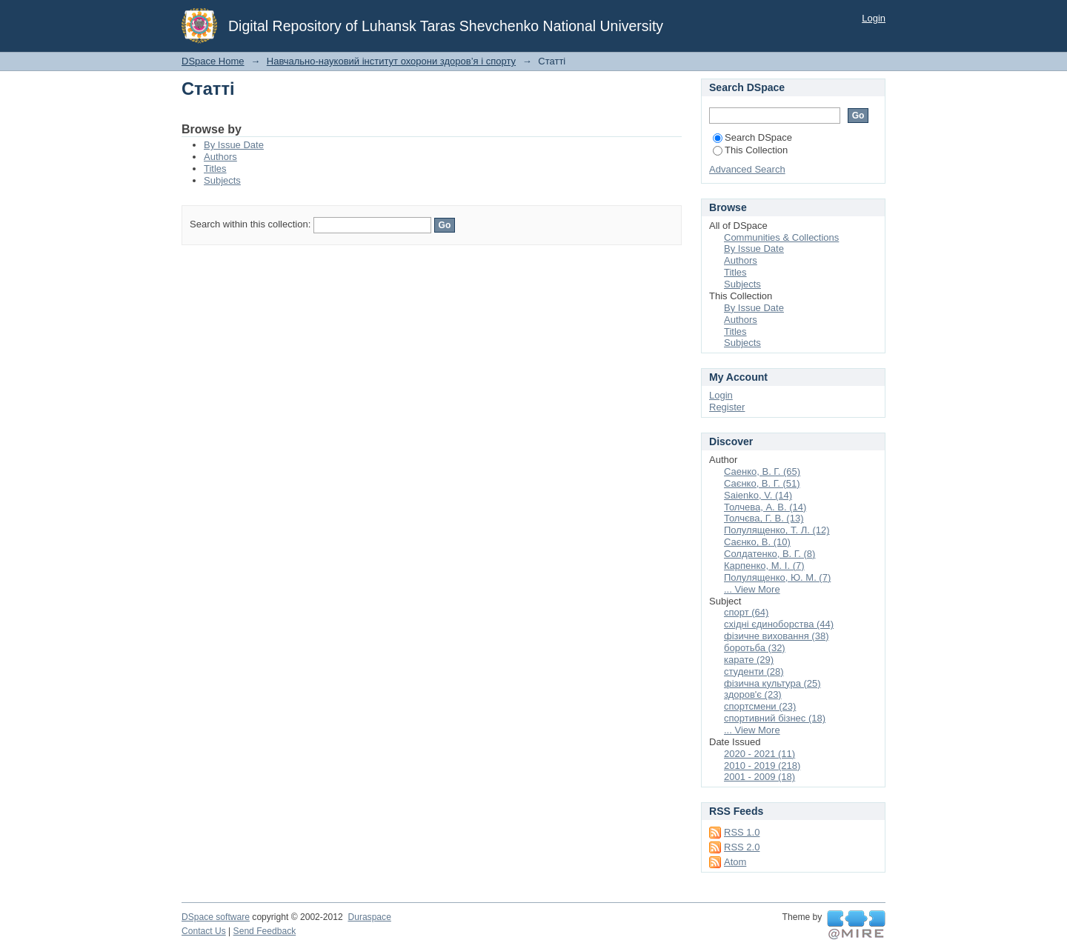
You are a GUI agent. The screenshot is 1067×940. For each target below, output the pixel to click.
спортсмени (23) (760, 706)
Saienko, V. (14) (758, 495)
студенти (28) (754, 671)
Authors (220, 156)
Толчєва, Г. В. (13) (763, 518)
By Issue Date (234, 144)
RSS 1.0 (741, 832)
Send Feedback (264, 931)
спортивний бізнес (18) (774, 718)
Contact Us (204, 931)
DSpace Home (213, 61)
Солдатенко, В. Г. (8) (769, 553)
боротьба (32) (754, 647)
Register (727, 407)
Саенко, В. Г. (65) (762, 471)
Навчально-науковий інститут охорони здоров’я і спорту (391, 61)
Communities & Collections (781, 237)
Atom (735, 861)
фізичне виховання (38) (776, 635)
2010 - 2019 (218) (762, 765)
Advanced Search (747, 169)
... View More (752, 589)
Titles (215, 168)
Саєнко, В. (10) (757, 541)
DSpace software (216, 917)
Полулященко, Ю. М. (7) (777, 577)
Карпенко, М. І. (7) (764, 565)
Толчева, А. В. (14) (765, 507)
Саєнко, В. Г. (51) (762, 483)
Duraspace (369, 917)
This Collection (750, 150)
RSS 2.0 (741, 847)
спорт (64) (746, 612)
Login (873, 18)
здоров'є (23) (753, 694)
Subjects (222, 180)
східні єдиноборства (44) (779, 624)
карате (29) (749, 659)
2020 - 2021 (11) (759, 753)
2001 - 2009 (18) (759, 776)
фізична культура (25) (772, 683)
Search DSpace (752, 137)
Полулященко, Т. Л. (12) (777, 530)
